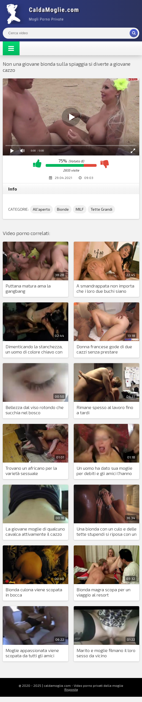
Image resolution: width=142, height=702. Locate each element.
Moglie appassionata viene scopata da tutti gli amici (32, 653)
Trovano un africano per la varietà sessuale (31, 470)
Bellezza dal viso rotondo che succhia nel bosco (35, 410)
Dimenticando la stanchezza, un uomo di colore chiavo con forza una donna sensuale (34, 349)
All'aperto (41, 209)
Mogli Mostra (44, 14)
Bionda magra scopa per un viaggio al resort (103, 592)
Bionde (63, 209)
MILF (80, 209)
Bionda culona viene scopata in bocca (34, 592)
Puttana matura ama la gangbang (28, 288)
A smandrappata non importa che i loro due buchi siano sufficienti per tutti (105, 288)
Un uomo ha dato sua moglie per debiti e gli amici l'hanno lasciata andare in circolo (104, 470)
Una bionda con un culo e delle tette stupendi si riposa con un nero (106, 531)
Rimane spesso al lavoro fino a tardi (105, 410)
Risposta (71, 689)
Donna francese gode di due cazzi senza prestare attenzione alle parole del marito (104, 349)
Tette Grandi (101, 209)
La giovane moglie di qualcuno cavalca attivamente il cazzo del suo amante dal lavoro (35, 531)
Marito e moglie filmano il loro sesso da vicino (106, 653)
